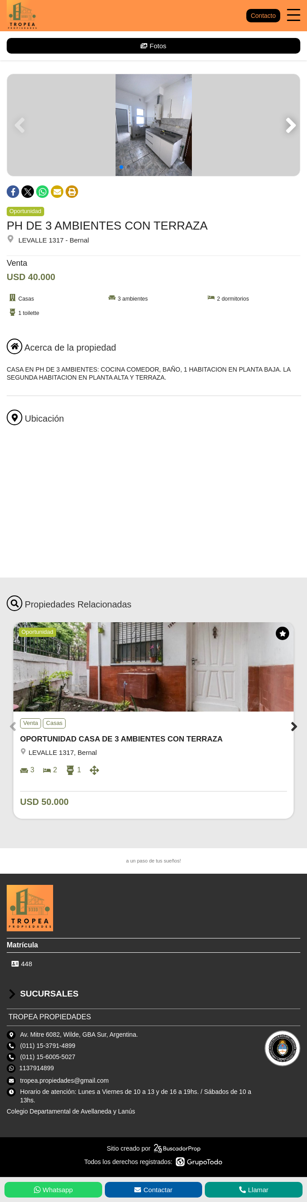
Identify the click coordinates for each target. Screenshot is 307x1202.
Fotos (153, 46)
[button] (289, 125)
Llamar (254, 1190)
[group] (153, 125)
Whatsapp (53, 1190)
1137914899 (36, 1068)
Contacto (263, 15)
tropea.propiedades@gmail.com (64, 1080)
